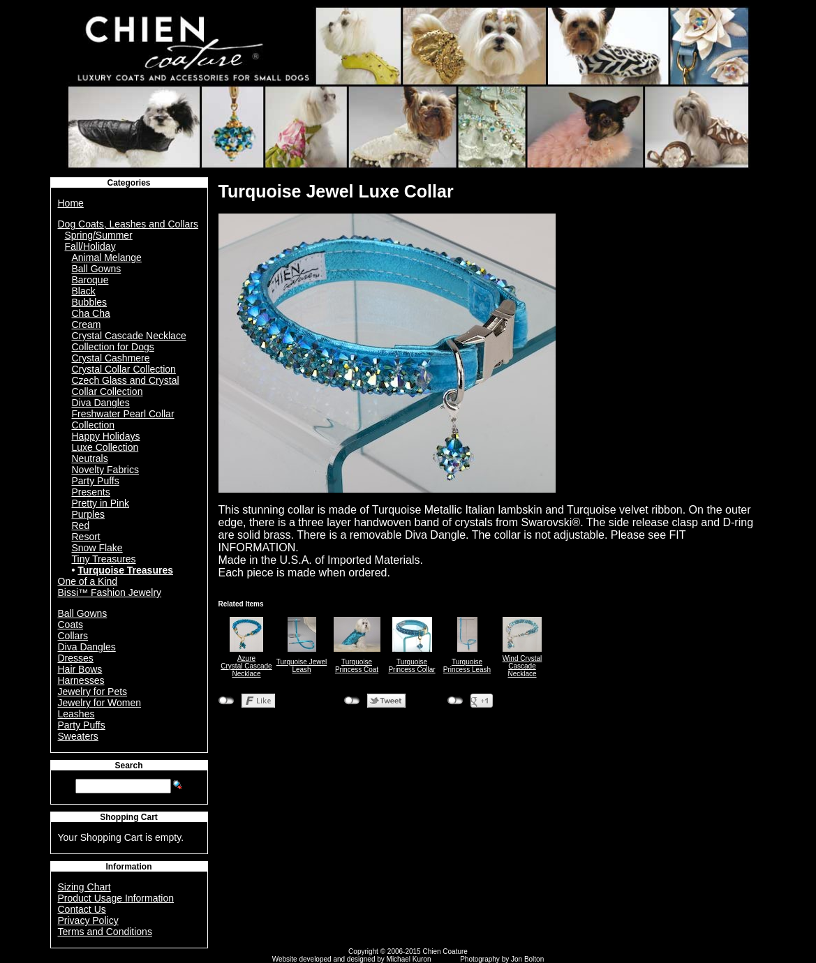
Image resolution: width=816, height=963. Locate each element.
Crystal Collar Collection (124, 369)
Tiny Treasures (104, 559)
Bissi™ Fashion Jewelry (110, 592)
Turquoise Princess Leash (467, 665)
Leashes (76, 713)
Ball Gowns (96, 268)
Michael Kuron (409, 959)
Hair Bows (80, 669)
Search (128, 765)
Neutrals (90, 458)
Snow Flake (97, 547)
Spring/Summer (99, 235)
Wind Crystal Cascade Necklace (522, 666)
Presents (91, 492)
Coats (71, 624)
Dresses (76, 658)
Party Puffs (95, 480)
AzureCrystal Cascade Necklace (246, 666)
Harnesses (81, 680)
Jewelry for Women (100, 702)
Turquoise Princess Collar (411, 665)
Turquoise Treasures (125, 570)
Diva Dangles (101, 402)
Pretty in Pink (100, 503)
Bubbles (89, 302)
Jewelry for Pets (93, 691)
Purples (88, 514)
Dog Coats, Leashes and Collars (128, 224)
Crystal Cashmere (111, 358)
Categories (128, 183)
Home (71, 203)
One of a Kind (88, 581)
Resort (86, 536)
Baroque (90, 279)
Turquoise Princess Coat (356, 665)
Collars (73, 635)
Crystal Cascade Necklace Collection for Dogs (129, 341)
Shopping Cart (129, 817)
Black (84, 291)
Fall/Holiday (90, 246)
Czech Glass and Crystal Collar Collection (125, 386)
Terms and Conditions (105, 931)
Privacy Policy (88, 920)
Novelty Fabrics (105, 469)
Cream (86, 324)
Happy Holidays (106, 436)
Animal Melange (107, 257)
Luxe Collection (105, 447)
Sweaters (78, 736)
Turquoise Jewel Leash (301, 665)
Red (81, 525)
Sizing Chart (84, 887)
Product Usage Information (116, 898)
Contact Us (82, 909)
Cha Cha (91, 313)
